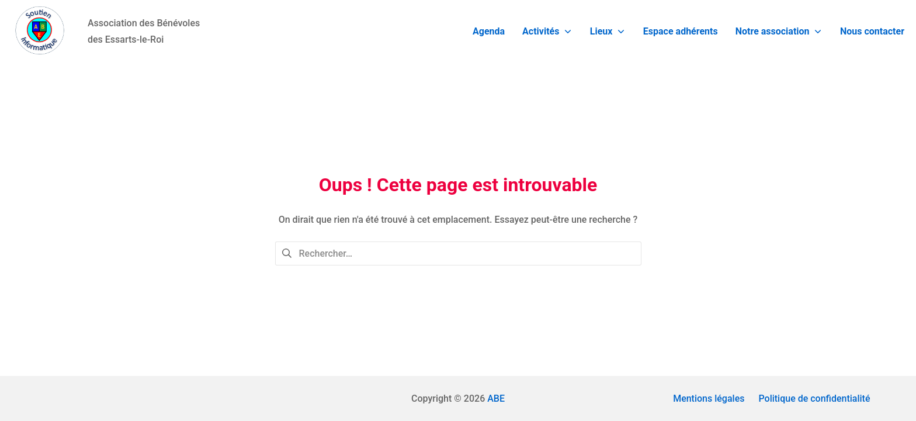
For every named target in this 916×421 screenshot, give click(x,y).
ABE (496, 398)
